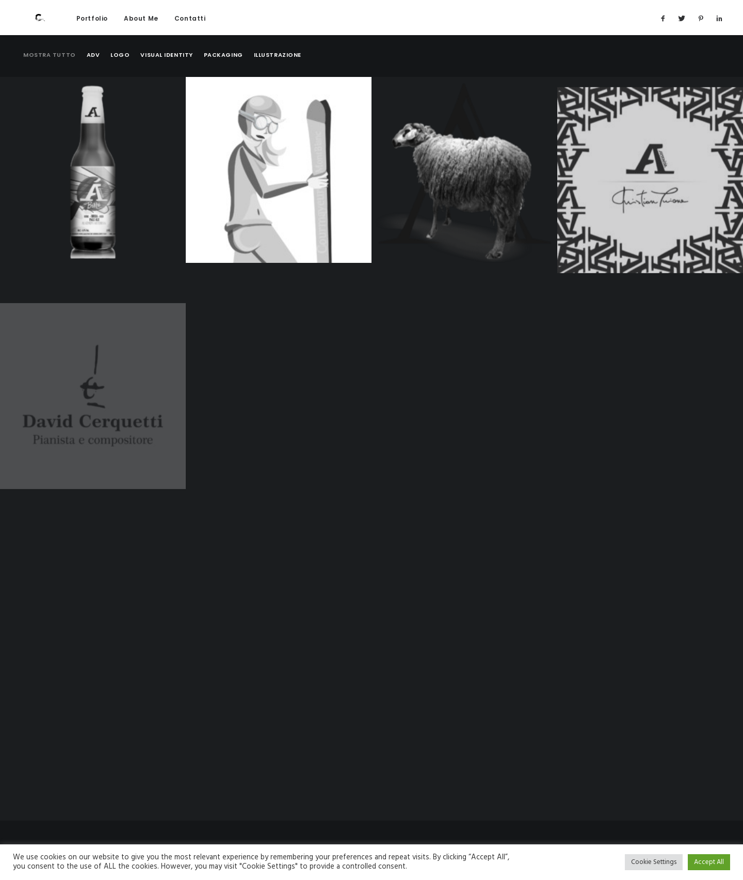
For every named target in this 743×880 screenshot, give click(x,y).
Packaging (223, 75)
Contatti (189, 27)
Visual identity (166, 75)
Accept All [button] (709, 862)
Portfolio (91, 27)
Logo (120, 75)
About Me (140, 27)
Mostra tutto (49, 75)
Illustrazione (277, 75)
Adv (93, 75)
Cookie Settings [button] (653, 862)
